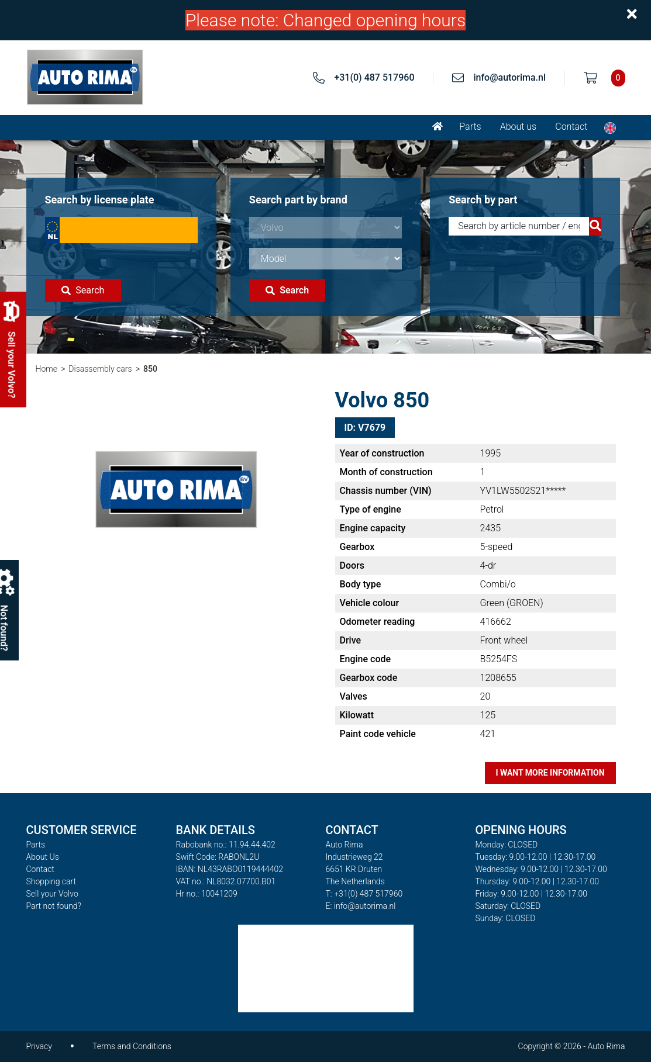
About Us (42, 857)
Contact (571, 126)
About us (518, 126)
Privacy (39, 1046)
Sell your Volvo (52, 893)
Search (82, 290)
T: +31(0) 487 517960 (364, 893)
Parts (470, 126)
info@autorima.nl (509, 77)
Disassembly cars (100, 368)
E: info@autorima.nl (361, 906)
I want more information (549, 772)
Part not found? (53, 906)
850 (150, 368)
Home (46, 368)
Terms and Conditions (131, 1046)
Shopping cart (51, 881)
